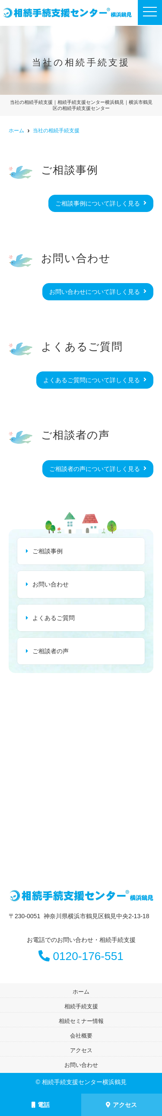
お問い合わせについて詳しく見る (94, 291)
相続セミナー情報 (81, 1021)
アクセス (121, 1104)
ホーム (81, 991)
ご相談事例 (47, 551)
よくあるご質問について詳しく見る (91, 380)
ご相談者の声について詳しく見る (94, 468)
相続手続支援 (81, 1006)
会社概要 (81, 1035)
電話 (41, 1104)
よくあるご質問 (53, 617)
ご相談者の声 (50, 651)
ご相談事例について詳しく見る (97, 203)
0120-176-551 (81, 956)
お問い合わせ (50, 584)
